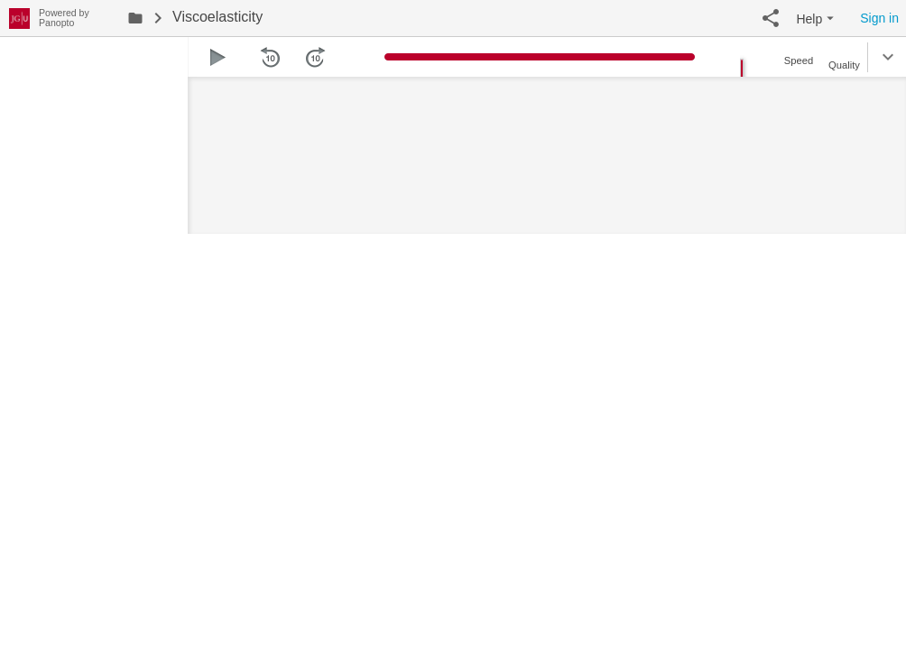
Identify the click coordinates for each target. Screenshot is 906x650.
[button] (771, 18)
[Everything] (19, 15)
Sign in (879, 18)
